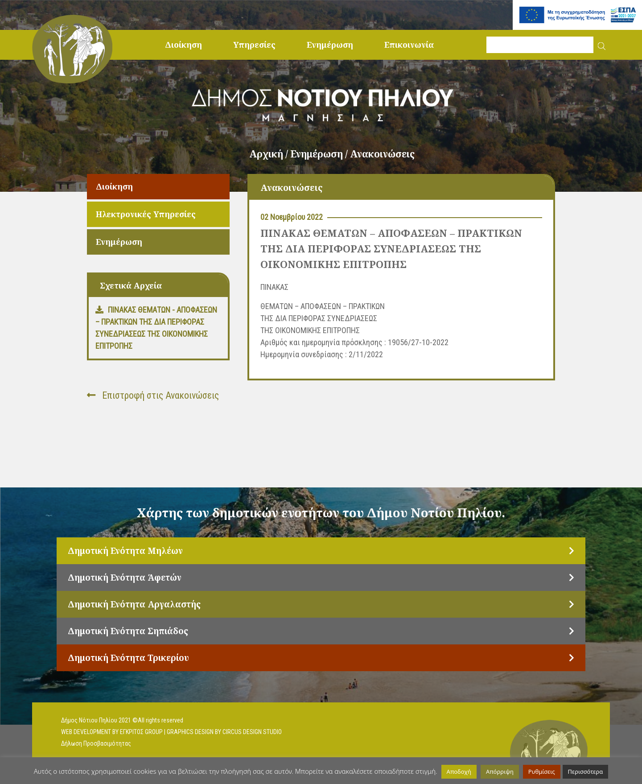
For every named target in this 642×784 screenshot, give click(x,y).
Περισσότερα (585, 771)
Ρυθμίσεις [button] (541, 771)
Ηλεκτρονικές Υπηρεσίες (146, 214)
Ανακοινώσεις (382, 154)
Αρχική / (269, 154)
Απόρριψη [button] (500, 771)
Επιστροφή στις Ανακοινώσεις (153, 395)
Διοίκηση (183, 44)
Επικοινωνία (409, 44)
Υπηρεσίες (254, 44)
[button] (601, 45)
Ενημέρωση (330, 44)
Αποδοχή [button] (459, 771)
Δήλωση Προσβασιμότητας (96, 743)
